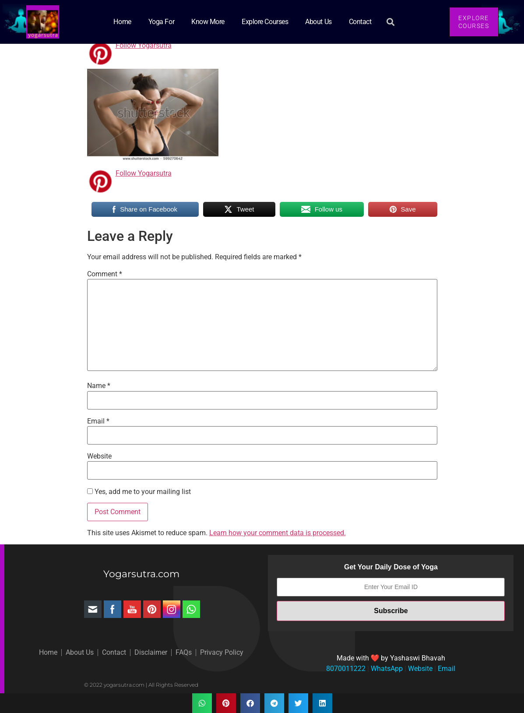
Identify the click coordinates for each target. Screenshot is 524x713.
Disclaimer (150, 652)
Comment (104, 274)
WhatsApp (386, 668)
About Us (318, 22)
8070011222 (346, 668)
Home (122, 22)
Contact (360, 22)
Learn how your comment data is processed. (277, 533)
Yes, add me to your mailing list (139, 491)
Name (98, 385)
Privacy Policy (221, 652)
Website (99, 456)
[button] (390, 22)
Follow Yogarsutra (144, 45)
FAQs (184, 652)
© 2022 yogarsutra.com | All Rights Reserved (141, 684)
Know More (208, 22)
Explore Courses (265, 22)
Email (98, 421)
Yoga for (161, 22)
